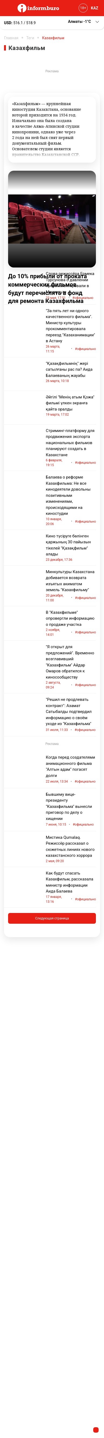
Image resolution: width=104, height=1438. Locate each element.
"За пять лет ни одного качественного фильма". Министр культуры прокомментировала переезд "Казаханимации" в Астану (71, 331)
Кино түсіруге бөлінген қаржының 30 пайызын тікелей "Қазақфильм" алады (71, 548)
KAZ (94, 8)
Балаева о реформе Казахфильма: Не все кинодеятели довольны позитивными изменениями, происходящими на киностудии (71, 500)
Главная (11, 38)
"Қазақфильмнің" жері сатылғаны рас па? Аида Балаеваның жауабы (71, 372)
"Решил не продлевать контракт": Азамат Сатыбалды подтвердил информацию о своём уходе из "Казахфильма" (71, 715)
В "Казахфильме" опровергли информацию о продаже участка (71, 623)
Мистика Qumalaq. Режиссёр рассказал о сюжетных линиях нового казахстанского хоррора (71, 849)
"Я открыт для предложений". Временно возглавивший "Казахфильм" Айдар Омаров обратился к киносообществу (71, 667)
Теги (30, 38)
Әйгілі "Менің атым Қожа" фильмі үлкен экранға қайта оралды (71, 406)
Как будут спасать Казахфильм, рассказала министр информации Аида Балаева (71, 887)
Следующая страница (52, 918)
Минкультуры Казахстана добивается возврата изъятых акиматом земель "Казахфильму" (71, 586)
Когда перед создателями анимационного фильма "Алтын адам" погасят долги (71, 770)
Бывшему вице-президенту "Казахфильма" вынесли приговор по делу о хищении (71, 810)
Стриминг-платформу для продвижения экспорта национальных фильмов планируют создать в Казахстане (71, 448)
